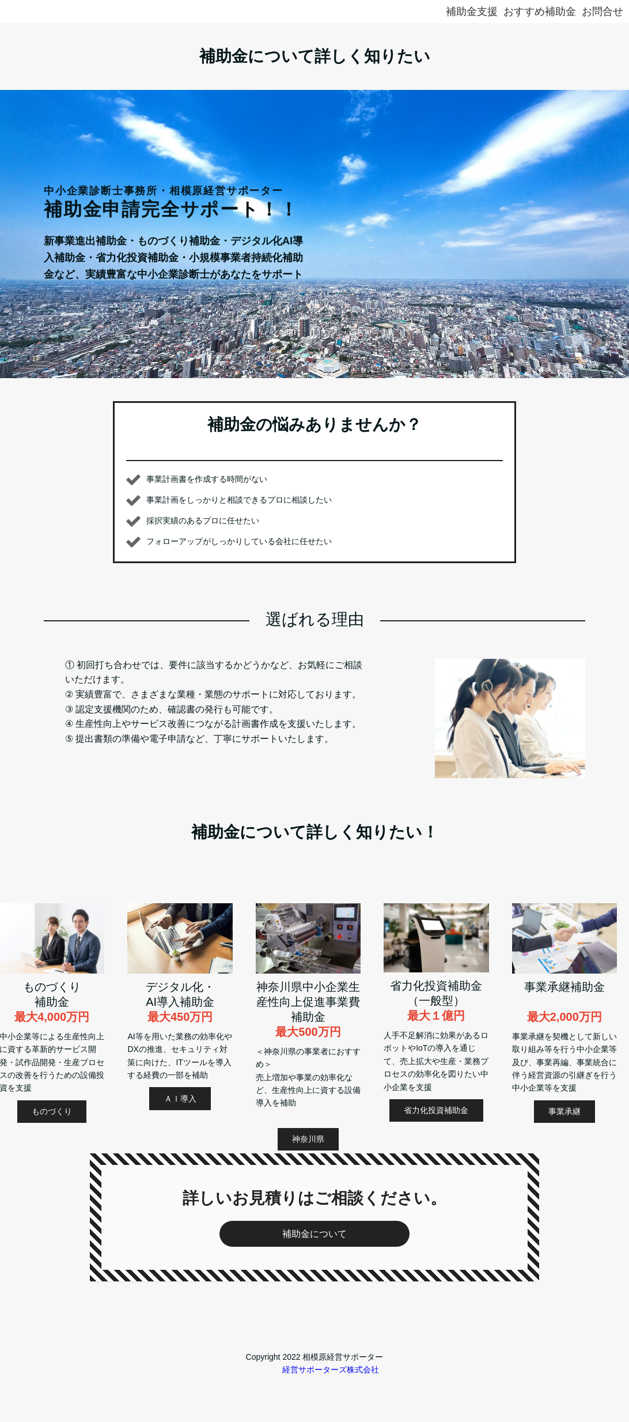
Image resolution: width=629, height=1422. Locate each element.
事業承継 (564, 1111)
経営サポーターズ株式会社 (330, 1369)
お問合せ (602, 11)
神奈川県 (308, 1139)
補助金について (314, 1234)
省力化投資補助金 (436, 1110)
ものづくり (52, 1111)
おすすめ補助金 (539, 11)
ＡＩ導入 (180, 1098)
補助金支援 (472, 11)
